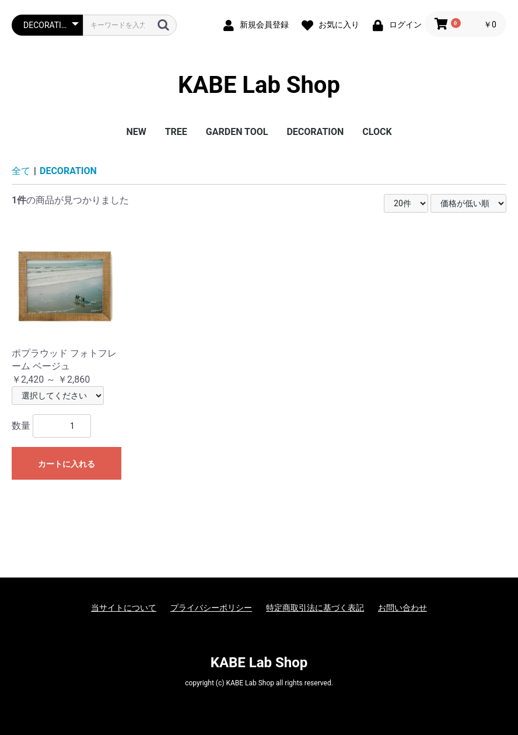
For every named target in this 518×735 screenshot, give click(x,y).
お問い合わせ (402, 607)
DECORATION (315, 131)
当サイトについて (123, 607)
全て (21, 170)
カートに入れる (66, 464)
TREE (176, 131)
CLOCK (376, 131)
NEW (136, 131)
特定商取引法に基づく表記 (315, 607)
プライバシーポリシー (211, 607)
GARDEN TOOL (237, 131)
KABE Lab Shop (259, 85)
